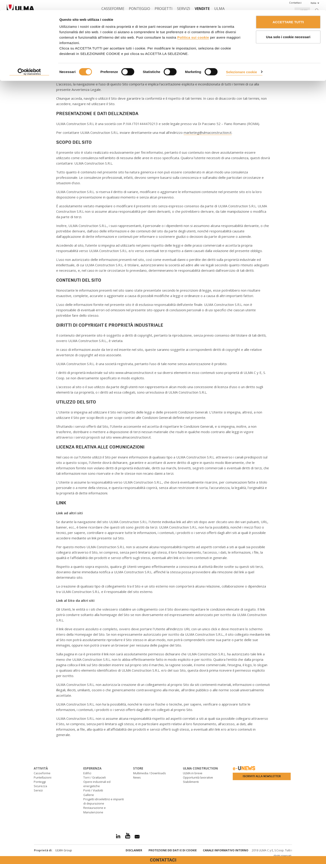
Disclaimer (134, 850)
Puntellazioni (42, 777)
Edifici (87, 773)
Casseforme (42, 773)
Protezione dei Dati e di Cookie (173, 850)
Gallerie (88, 795)
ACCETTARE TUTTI (288, 12)
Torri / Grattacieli (94, 777)
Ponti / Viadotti (93, 790)
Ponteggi (40, 782)
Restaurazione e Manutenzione (94, 810)
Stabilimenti (191, 782)
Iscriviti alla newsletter (262, 776)
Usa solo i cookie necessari (288, 27)
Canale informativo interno (225, 850)
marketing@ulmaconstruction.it (208, 132)
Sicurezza (40, 786)
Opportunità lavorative (198, 777)
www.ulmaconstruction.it (105, 75)
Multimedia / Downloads (149, 773)
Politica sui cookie (193, 27)
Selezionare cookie (241, 62)
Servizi (38, 790)
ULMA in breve (192, 773)
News (137, 777)
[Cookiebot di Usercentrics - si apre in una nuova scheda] (29, 62)
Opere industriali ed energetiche (96, 784)
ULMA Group (63, 850)
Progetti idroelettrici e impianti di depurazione (103, 801)
